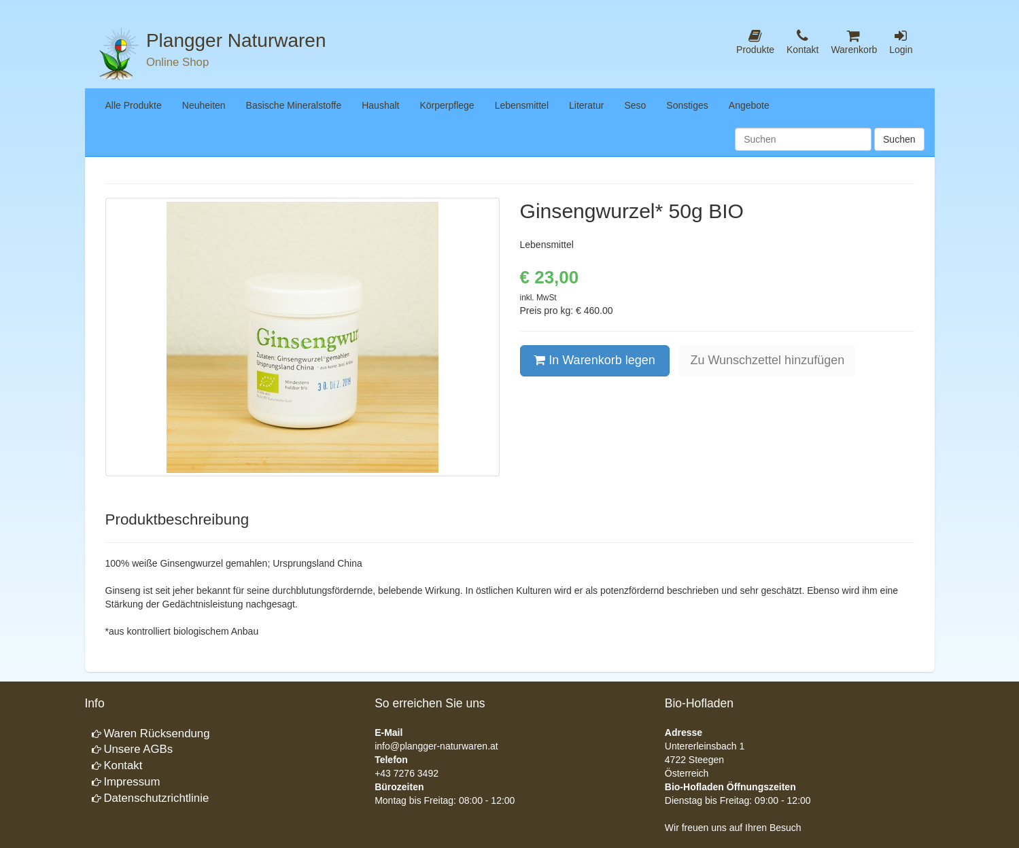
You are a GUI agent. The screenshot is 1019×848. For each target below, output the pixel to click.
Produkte (755, 42)
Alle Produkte (133, 105)
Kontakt (802, 42)
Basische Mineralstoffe (294, 105)
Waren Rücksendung (156, 733)
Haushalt (380, 105)
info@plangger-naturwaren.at (436, 746)
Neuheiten (204, 105)
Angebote (749, 105)
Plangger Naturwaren (236, 40)
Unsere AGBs (138, 749)
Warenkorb (854, 42)
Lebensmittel (522, 105)
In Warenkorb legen (594, 360)
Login (900, 42)
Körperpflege (446, 105)
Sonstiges (687, 105)
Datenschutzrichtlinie (156, 798)
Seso (635, 105)
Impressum (131, 781)
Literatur (586, 105)
